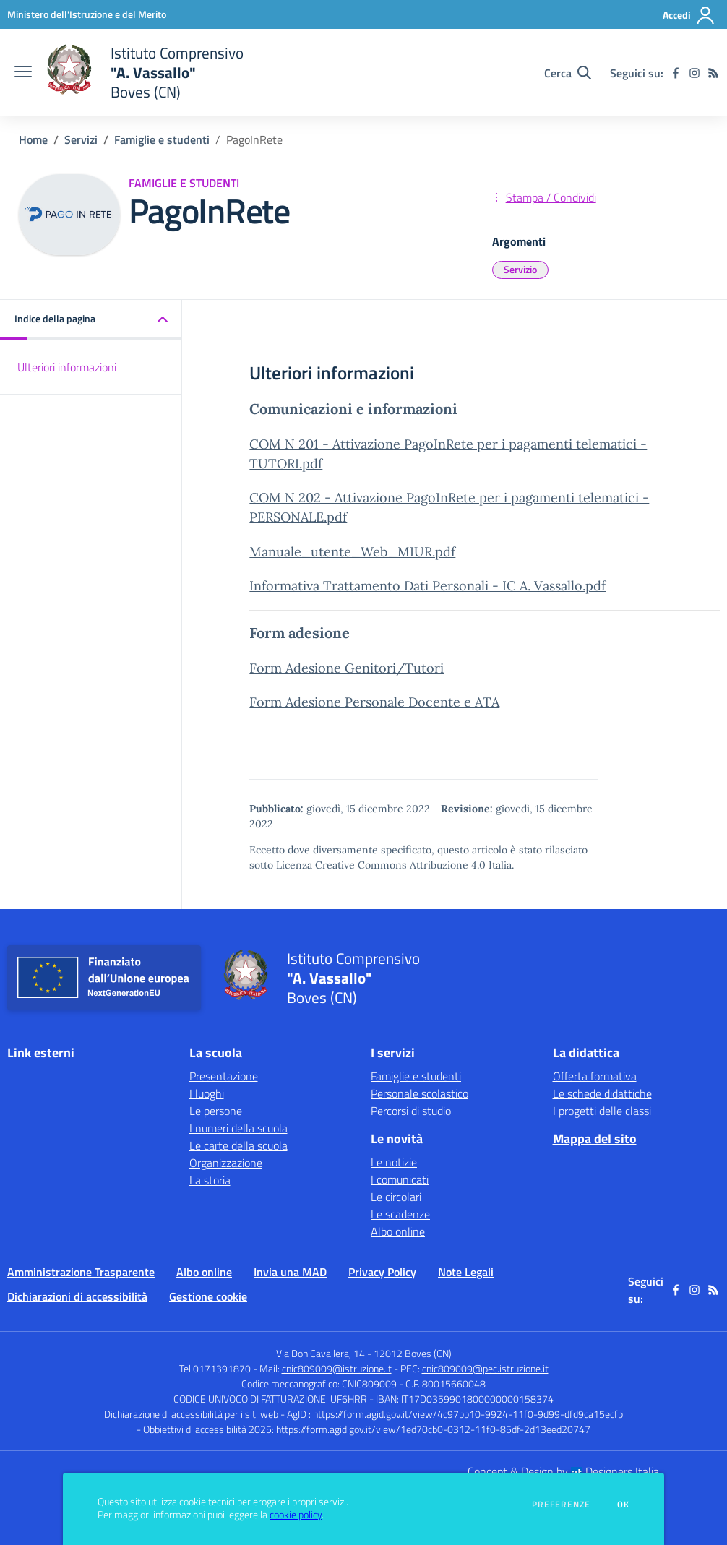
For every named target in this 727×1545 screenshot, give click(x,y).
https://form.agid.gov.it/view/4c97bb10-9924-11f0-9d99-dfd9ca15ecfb (468, 1413)
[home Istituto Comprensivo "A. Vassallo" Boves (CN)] (145, 72)
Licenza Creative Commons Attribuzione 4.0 (381, 865)
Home (33, 139)
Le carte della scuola (238, 1145)
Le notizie (394, 1162)
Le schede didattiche (602, 1093)
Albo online (398, 1231)
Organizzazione (225, 1162)
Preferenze (561, 1504)
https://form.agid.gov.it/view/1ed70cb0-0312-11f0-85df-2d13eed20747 (433, 1429)
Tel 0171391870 (215, 1368)
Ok (623, 1504)
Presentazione (223, 1076)
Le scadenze (400, 1214)
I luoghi (206, 1093)
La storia (210, 1180)
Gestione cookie (208, 1296)
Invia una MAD (290, 1272)
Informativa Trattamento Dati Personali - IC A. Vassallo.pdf (427, 585)
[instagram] (694, 72)
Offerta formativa (595, 1076)
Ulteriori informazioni (66, 367)
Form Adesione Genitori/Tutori (346, 668)
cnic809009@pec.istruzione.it (485, 1368)
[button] (91, 320)
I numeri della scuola (238, 1128)
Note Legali (466, 1272)
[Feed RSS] (713, 72)
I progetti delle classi (602, 1110)
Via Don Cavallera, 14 (320, 1353)
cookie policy (296, 1515)
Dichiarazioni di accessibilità (77, 1296)
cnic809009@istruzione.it (337, 1368)
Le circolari (396, 1196)
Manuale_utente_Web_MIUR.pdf (352, 551)
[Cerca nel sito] (567, 73)
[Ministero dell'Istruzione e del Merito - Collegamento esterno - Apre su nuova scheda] (86, 14)
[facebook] (675, 72)
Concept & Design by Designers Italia (563, 1471)
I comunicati (400, 1179)
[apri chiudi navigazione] (23, 73)
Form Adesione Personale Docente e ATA (374, 702)
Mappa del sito (595, 1138)
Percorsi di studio (411, 1110)
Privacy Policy (382, 1272)
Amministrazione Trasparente (81, 1272)
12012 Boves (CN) (413, 1353)
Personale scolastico (419, 1093)
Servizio (520, 269)
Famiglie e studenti (162, 139)
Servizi (81, 139)
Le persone (215, 1110)
